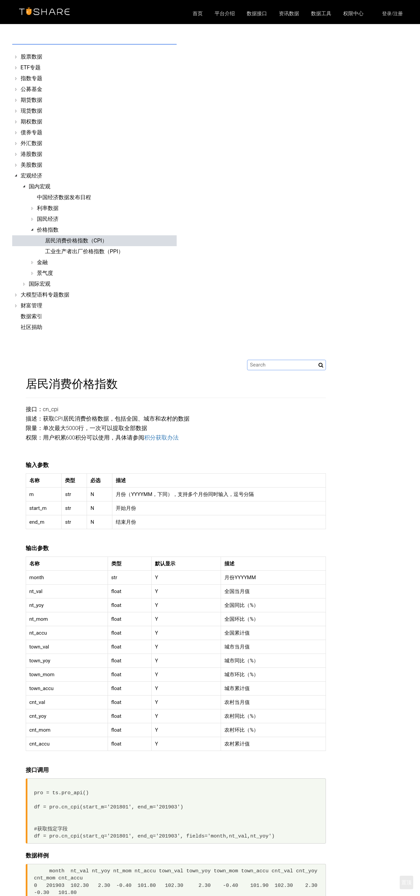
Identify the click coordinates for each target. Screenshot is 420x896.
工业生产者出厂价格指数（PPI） (84, 251)
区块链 (154, 884)
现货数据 (31, 111)
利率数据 (48, 208)
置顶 (406, 882)
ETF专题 (31, 67)
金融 (42, 262)
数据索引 (31, 316)
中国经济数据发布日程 (64, 197)
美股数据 (31, 165)
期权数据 (31, 121)
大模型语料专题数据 (45, 294)
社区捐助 (31, 327)
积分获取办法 (260, 122)
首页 (198, 13)
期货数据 (31, 100)
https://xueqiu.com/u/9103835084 (330, 884)
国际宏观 (39, 284)
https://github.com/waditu (325, 875)
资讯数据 (289, 13)
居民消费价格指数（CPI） (76, 240)
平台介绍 (225, 13)
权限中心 (353, 13)
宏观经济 (31, 175)
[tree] (61, 192)
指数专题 (31, 78)
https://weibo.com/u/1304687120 (329, 892)
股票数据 (31, 56)
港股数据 (31, 154)
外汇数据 (31, 143)
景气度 (45, 273)
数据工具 (321, 13)
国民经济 (48, 219)
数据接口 (257, 13)
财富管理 (31, 305)
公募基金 (31, 89)
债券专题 (31, 132)
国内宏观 (39, 186)
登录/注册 (392, 13)
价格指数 (48, 230)
